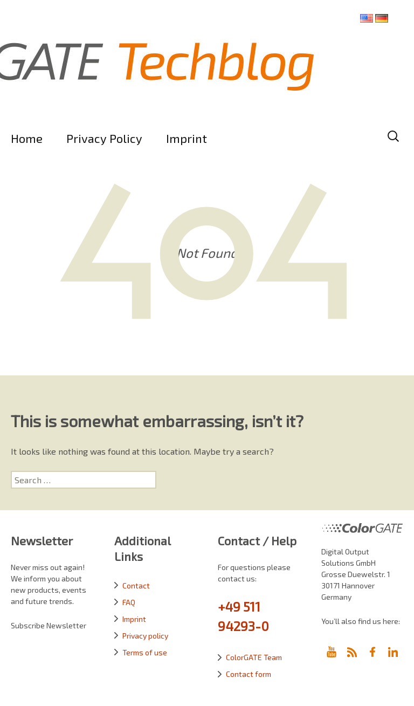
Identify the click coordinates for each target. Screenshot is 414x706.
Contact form (248, 673)
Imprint (186, 138)
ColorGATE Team (254, 657)
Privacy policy (145, 635)
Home (27, 138)
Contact (136, 585)
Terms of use (144, 652)
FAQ (128, 602)
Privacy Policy (104, 138)
